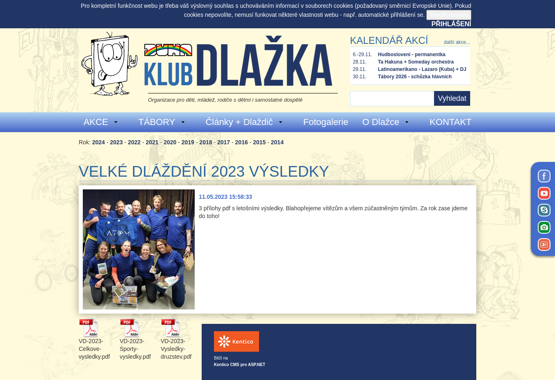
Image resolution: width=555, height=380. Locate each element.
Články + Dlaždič (244, 122)
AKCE (101, 122)
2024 (98, 142)
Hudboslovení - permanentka (412, 54)
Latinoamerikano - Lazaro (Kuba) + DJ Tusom (422, 69)
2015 (259, 142)
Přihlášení (451, 23)
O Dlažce (385, 122)
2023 (116, 142)
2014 (277, 142)
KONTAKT (450, 122)
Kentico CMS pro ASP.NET (239, 364)
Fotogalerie (325, 122)
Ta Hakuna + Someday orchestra (416, 62)
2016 (241, 142)
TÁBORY (161, 122)
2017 (223, 142)
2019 (188, 142)
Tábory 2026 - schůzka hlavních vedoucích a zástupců (415, 77)
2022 (134, 142)
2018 (205, 142)
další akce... (457, 42)
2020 (170, 142)
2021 (152, 142)
